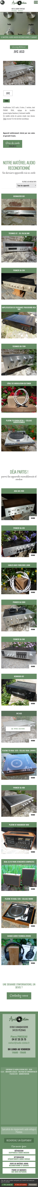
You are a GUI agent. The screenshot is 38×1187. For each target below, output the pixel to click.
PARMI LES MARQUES (19, 1171)
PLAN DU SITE (14, 1074)
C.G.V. (2, 1071)
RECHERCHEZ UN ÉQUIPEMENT (19, 1140)
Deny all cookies (20, 1184)
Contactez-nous (19, 996)
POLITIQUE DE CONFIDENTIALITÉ (27, 1071)
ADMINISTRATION (24, 1074)
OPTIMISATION (19, 1158)
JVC (8, 93)
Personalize (32, 1184)
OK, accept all (7, 1184)
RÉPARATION (19, 1151)
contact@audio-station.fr (19, 1042)
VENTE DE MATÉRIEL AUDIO (19, 1164)
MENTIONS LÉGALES (11, 1071)
